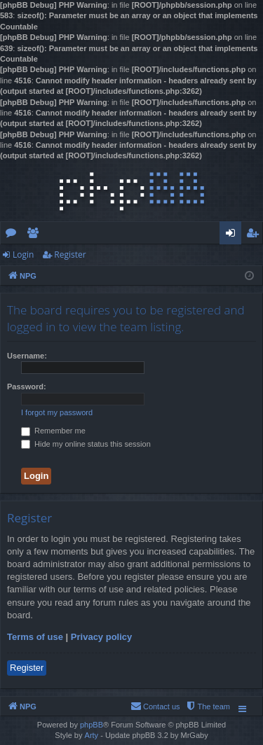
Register (70, 254)
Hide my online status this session (86, 444)
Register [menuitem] (255, 235)
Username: (27, 355)
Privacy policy (101, 637)
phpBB (91, 724)
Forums (14, 235)
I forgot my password (57, 412)
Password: (26, 386)
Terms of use (35, 637)
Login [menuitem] (233, 235)
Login (23, 254)
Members (35, 235)
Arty (92, 735)
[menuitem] (207, 706)
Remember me (53, 430)
